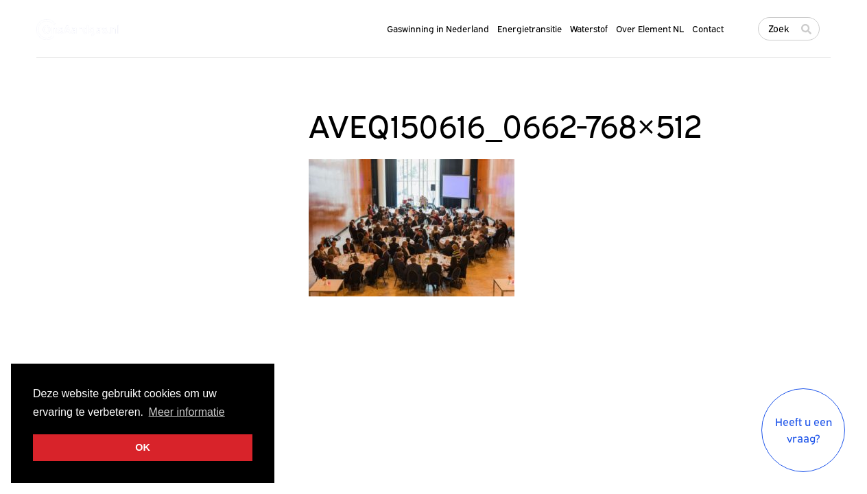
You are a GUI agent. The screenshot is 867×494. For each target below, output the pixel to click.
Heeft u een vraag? (803, 430)
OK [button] (142, 447)
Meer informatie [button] (187, 412)
